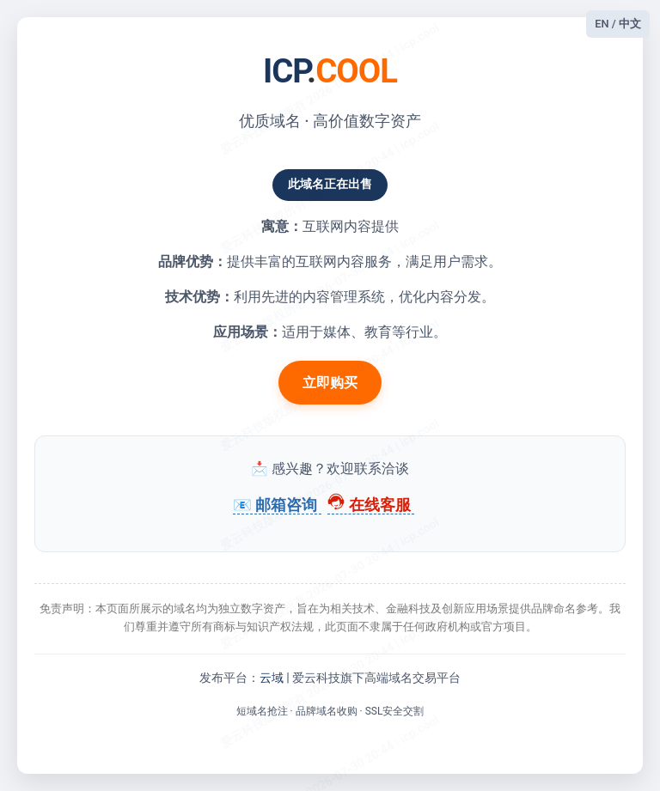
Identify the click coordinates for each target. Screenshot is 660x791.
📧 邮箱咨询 (277, 505)
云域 (272, 678)
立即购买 (330, 382)
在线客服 (370, 505)
